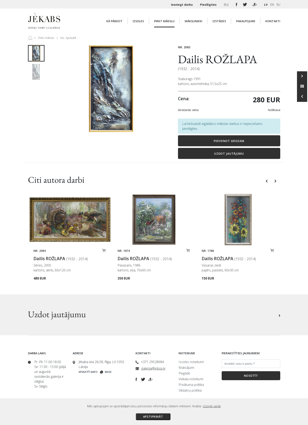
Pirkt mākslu (164, 21)
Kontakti (272, 21)
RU (278, 5)
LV (266, 5)
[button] (267, 180)
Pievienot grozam (229, 141)
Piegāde (184, 373)
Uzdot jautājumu (229, 153)
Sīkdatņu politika (190, 390)
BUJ (226, 5)
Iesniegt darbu (182, 5)
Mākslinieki (193, 21)
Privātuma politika (191, 384)
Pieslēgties (208, 5)
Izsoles (138, 21)
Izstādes (219, 21)
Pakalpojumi (245, 21)
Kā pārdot (114, 21)
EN (272, 5)
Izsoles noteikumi (191, 362)
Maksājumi (186, 367)
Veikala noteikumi (191, 379)
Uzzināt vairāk (212, 406)
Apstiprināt (153, 416)
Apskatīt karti (88, 372)
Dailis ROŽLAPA (217, 59)
